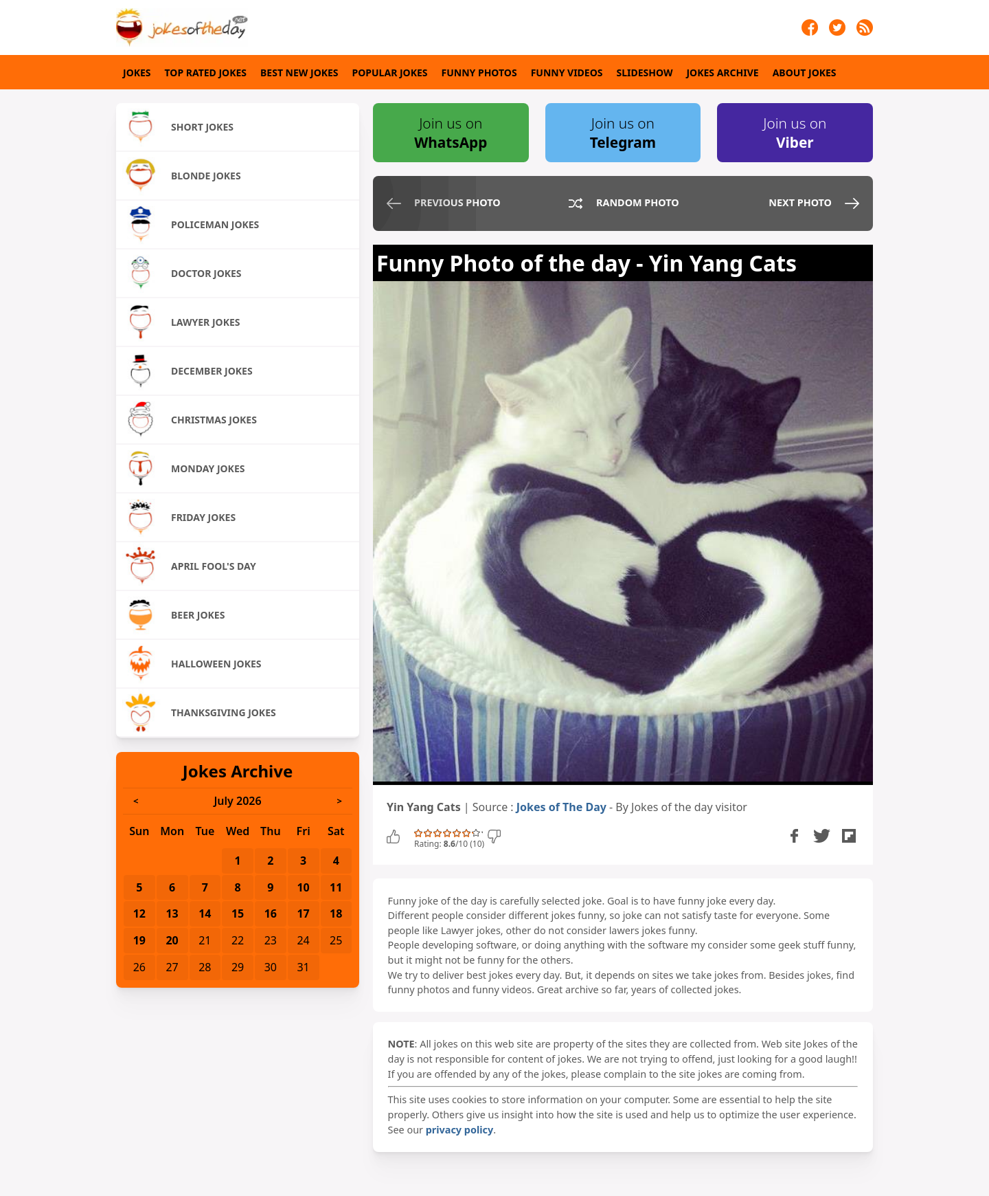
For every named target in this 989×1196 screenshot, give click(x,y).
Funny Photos (479, 72)
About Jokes (805, 72)
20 (172, 940)
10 (303, 887)
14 (204, 913)
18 (336, 913)
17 (303, 913)
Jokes (137, 72)
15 (237, 913)
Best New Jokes (299, 72)
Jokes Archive (722, 72)
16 (270, 913)
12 (139, 913)
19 (139, 940)
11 (336, 887)
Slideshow (645, 72)
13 (172, 913)
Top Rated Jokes (206, 72)
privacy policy (459, 1129)
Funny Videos (567, 72)
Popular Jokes (390, 72)
